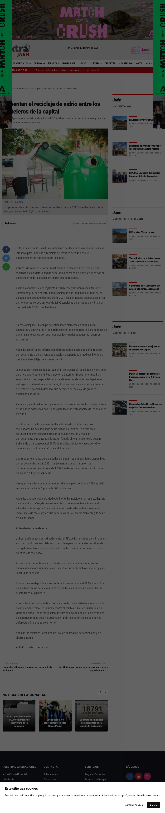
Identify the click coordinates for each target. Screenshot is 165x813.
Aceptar (154, 805)
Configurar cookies (133, 805)
